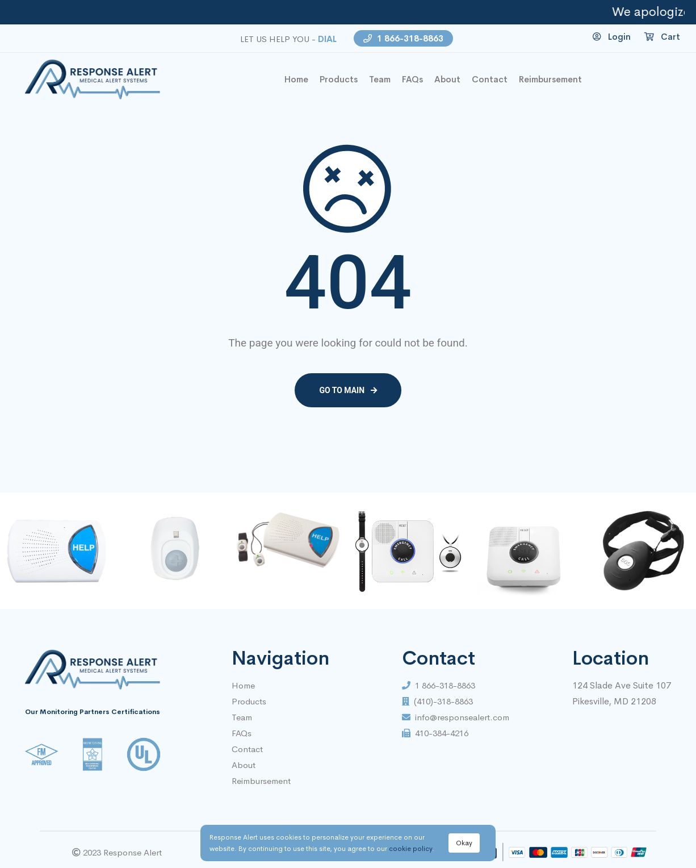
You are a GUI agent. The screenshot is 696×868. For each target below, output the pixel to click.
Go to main (347, 390)
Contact (247, 749)
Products (339, 79)
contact (490, 79)
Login (612, 36)
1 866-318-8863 (403, 38)
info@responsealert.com (455, 717)
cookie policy (410, 848)
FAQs (412, 79)
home (296, 79)
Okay (464, 843)
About (447, 79)
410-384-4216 (435, 733)
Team (380, 79)
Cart (662, 36)
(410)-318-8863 (437, 701)
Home (243, 685)
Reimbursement (550, 79)
